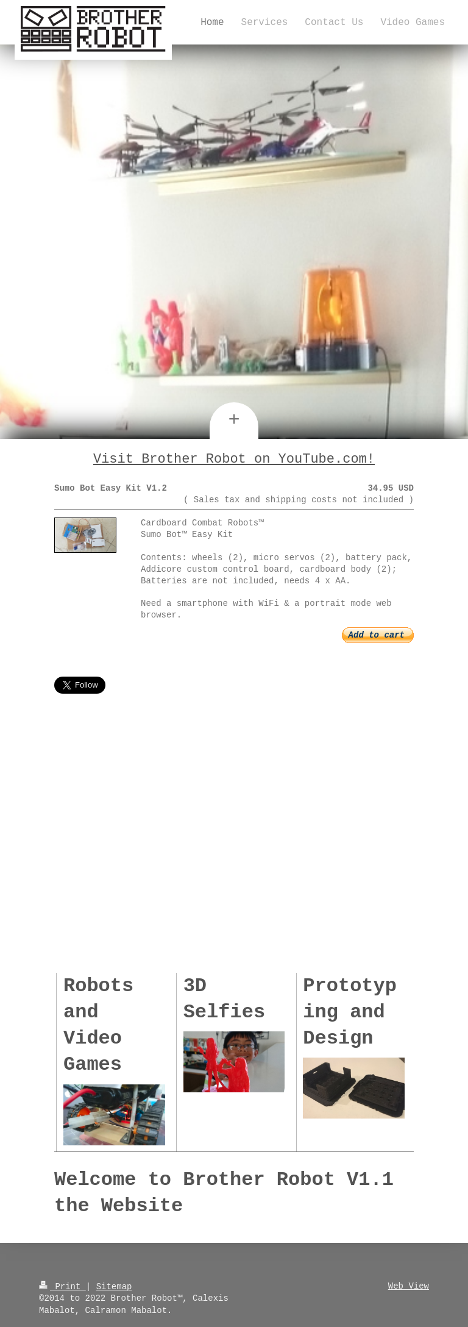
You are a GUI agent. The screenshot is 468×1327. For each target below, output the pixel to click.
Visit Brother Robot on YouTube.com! (234, 459)
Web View (408, 1284)
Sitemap (114, 1284)
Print (62, 1284)
